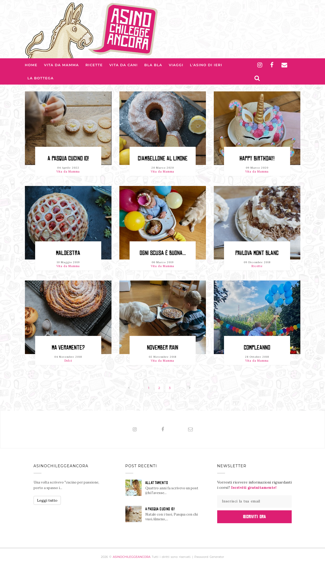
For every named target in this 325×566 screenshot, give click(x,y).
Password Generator (209, 557)
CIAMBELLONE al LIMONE (163, 158)
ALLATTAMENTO (156, 482)
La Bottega (41, 78)
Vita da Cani (123, 65)
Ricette (94, 65)
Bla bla (153, 65)
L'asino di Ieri (206, 65)
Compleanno (257, 347)
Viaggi (176, 65)
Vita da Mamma (61, 65)
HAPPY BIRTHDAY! (256, 158)
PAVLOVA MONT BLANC (257, 253)
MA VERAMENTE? (68, 347)
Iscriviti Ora (254, 516)
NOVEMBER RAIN (162, 347)
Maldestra (68, 253)
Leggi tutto (47, 500)
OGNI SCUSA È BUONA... (163, 253)
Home (31, 65)
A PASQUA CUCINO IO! (68, 158)
